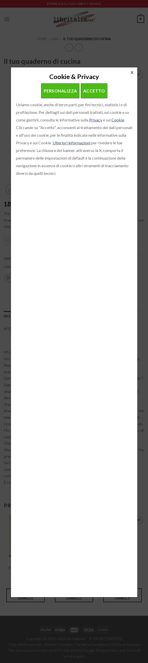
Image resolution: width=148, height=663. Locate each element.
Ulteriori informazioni (71, 142)
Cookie (117, 119)
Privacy (95, 119)
